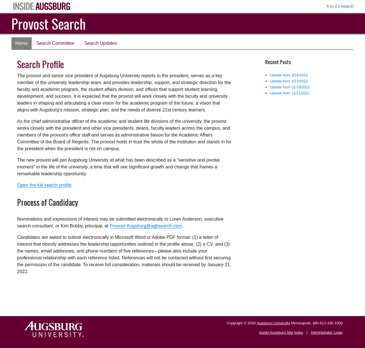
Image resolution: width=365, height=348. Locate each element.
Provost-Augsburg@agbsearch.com (146, 225)
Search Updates (100, 43)
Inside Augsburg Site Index (281, 332)
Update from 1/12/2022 (289, 81)
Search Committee (55, 43)
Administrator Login (327, 332)
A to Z (332, 6)
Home (21, 43)
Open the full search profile (44, 185)
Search (347, 6)
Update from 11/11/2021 (290, 93)
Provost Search (48, 23)
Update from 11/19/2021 (290, 87)
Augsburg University (273, 323)
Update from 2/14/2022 (289, 75)
